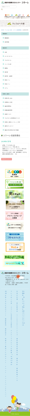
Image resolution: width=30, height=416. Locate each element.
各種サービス (8, 114)
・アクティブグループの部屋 (11, 340)
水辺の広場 (19, 16)
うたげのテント (12, 16)
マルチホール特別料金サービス (12, 118)
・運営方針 (17, 360)
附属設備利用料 (8, 110)
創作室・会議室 (8, 76)
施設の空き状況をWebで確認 (12, 130)
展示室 (6, 72)
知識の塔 (23, 16)
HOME (2, 30)
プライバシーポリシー (23, 317)
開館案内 (7, 38)
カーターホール (8, 56)
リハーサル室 (8, 64)
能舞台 (6, 68)
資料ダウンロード (9, 126)
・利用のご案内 (5, 342)
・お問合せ (23, 307)
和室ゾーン (7, 80)
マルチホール (8, 60)
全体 (6, 52)
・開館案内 (5, 321)
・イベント (5, 368)
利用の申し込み (8, 98)
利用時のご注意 (8, 102)
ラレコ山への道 (16, 16)
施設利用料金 (8, 106)
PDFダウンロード (6, 159)
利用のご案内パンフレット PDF (12, 122)
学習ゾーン (7, 84)
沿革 (23, 311)
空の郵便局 (23, 293)
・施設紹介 (5, 330)
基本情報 (7, 42)
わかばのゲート (8, 16)
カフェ (6, 88)
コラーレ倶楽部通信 (17, 30)
